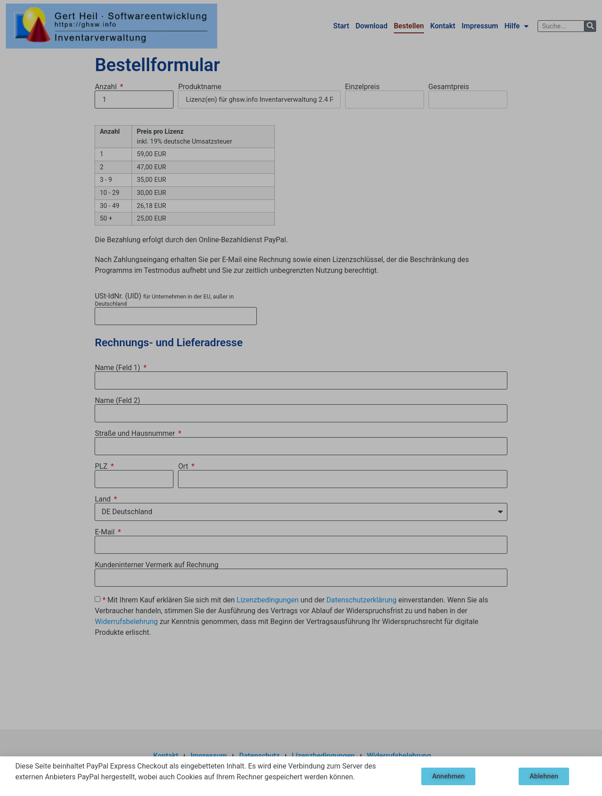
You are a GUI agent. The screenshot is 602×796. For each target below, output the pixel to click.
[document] (301, 398)
